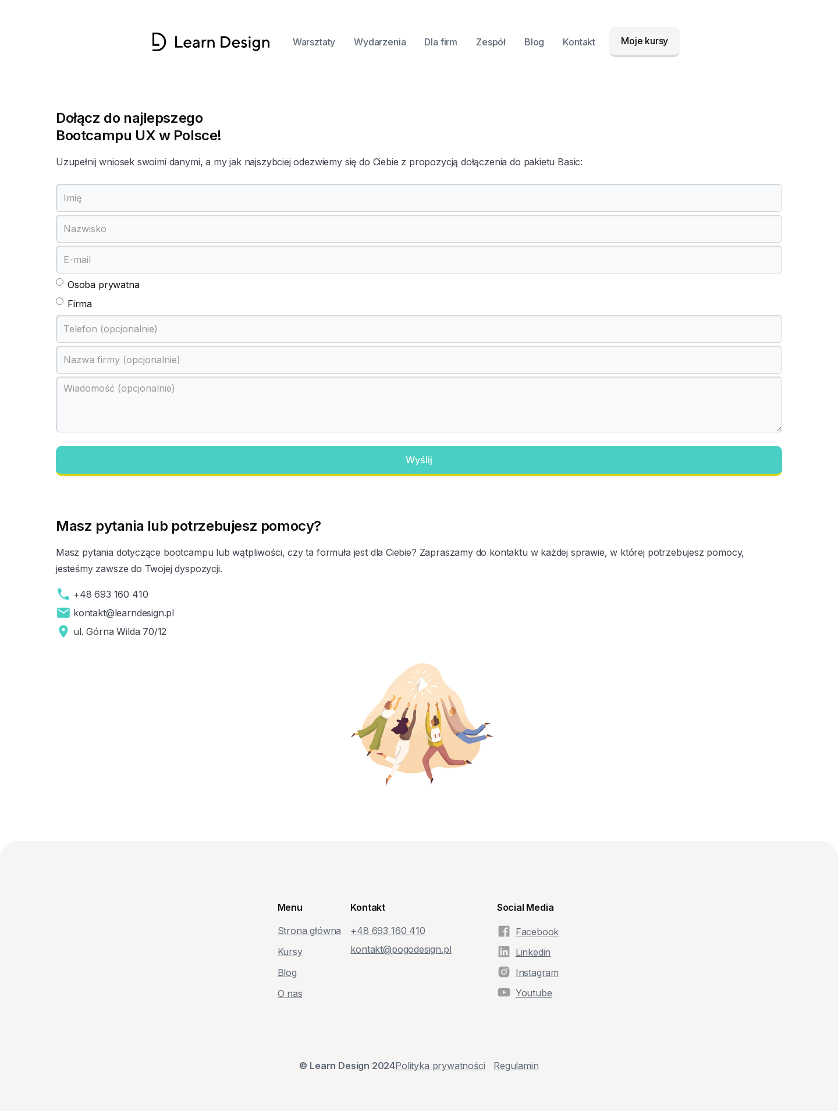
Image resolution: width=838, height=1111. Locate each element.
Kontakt (579, 42)
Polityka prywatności (440, 1065)
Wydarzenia (380, 42)
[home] (210, 42)
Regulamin (515, 1065)
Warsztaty (314, 42)
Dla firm (440, 42)
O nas (290, 993)
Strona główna (310, 930)
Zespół (491, 42)
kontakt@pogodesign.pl (400, 949)
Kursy (290, 951)
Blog (534, 42)
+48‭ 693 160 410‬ (387, 930)
